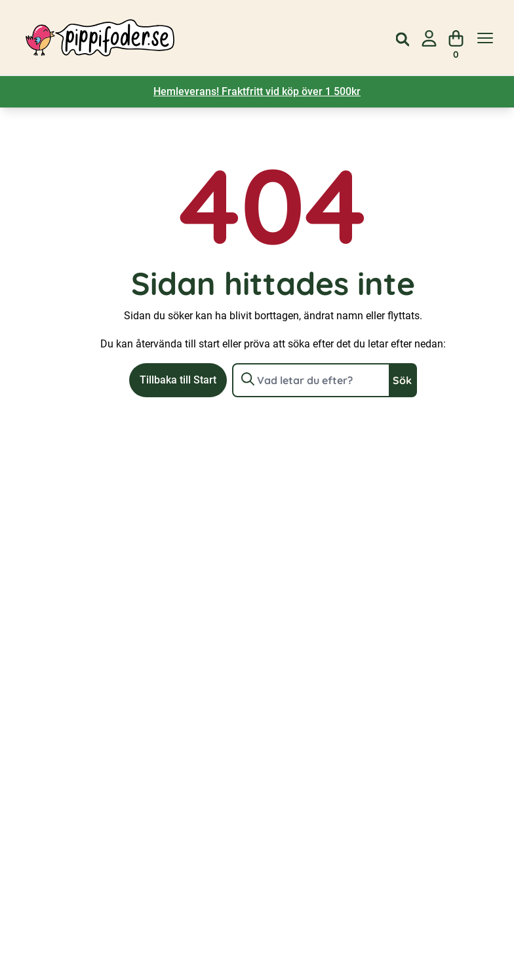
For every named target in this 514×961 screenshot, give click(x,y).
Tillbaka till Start (178, 380)
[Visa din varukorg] (456, 38)
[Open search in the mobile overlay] (402, 38)
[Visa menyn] (485, 38)
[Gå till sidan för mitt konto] (429, 38)
